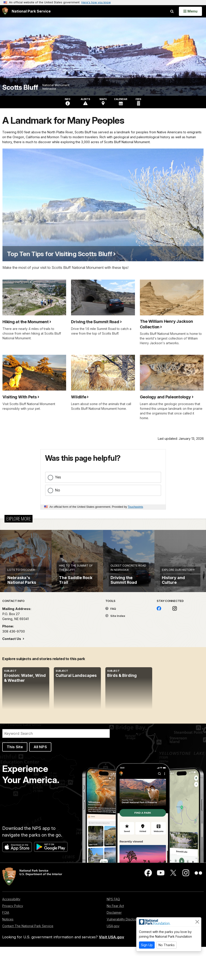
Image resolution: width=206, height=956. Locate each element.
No (57, 490)
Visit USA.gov (111, 946)
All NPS (40, 756)
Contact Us (12, 648)
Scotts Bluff (20, 87)
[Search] (56, 742)
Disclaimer (114, 922)
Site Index (115, 625)
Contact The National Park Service (27, 935)
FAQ (110, 618)
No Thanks (166, 945)
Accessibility (11, 908)
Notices (7, 929)
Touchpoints (135, 506)
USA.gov (113, 935)
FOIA (5, 922)
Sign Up (147, 945)
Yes (58, 477)
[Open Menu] (190, 11)
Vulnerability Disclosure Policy (129, 929)
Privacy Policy (12, 915)
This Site (15, 756)
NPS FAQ (113, 908)
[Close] (197, 921)
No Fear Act (115, 915)
